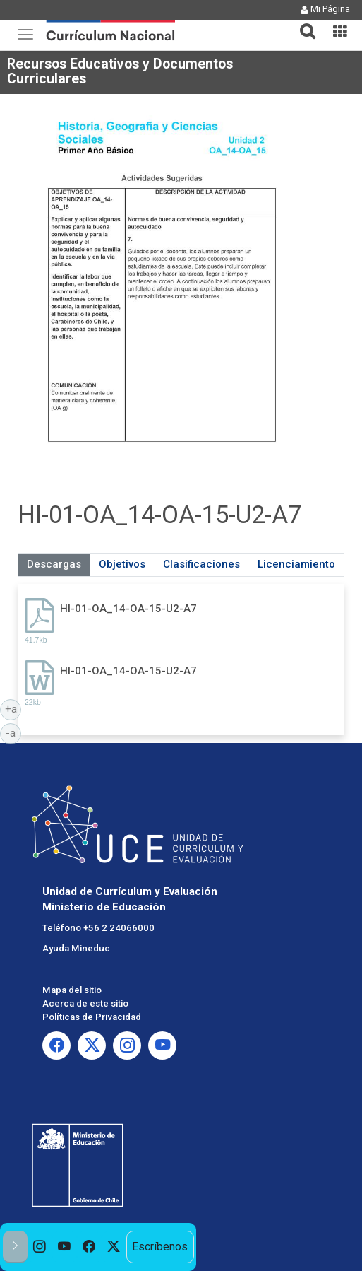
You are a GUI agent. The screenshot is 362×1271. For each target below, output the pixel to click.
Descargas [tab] (54, 564)
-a (13, 732)
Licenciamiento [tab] (296, 564)
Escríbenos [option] (160, 1246)
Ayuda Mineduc (76, 948)
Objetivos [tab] (122, 564)
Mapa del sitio (72, 990)
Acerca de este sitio (85, 1003)
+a (13, 708)
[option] (40, 1247)
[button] (302, 23)
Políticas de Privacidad (91, 1017)
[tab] (302, 23)
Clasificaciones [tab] (201, 564)
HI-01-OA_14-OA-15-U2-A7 (128, 608)
